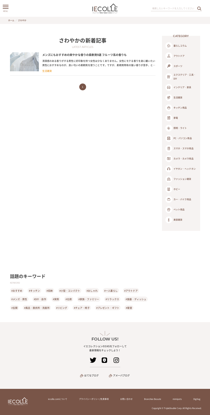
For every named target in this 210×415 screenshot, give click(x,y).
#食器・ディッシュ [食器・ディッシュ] (136, 299)
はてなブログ (91, 375)
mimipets (177, 399)
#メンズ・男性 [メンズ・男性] (19, 299)
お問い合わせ (126, 399)
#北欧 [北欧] (69, 299)
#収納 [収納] (50, 290)
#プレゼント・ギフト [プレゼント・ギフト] (107, 307)
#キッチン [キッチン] (34, 290)
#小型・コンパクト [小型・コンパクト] (69, 290)
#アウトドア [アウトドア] (131, 290)
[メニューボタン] (5, 8)
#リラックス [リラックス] (112, 299)
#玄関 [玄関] (14, 307)
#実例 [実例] (56, 299)
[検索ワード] (176, 8)
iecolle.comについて (57, 399)
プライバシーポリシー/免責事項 (94, 399)
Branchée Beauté (152, 399)
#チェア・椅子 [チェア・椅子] (82, 307)
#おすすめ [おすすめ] (16, 290)
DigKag (196, 399)
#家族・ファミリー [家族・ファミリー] (88, 299)
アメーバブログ (121, 375)
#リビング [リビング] (61, 307)
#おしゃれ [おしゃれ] (92, 290)
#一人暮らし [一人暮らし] (111, 290)
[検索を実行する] (199, 8)
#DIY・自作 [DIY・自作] (40, 299)
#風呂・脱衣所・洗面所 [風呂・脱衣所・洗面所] (37, 307)
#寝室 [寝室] (129, 307)
